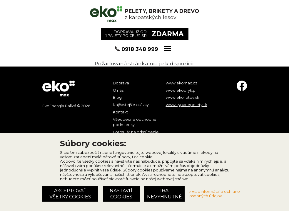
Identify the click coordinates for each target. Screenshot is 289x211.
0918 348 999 (139, 49)
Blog (117, 97)
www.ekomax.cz (181, 83)
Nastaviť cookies (121, 194)
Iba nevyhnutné (164, 194)
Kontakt (120, 112)
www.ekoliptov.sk (182, 97)
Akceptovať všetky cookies (70, 194)
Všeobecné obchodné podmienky (134, 122)
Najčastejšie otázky (131, 105)
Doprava (121, 83)
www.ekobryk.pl (181, 90)
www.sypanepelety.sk (186, 105)
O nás (118, 90)
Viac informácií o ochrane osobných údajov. (214, 193)
